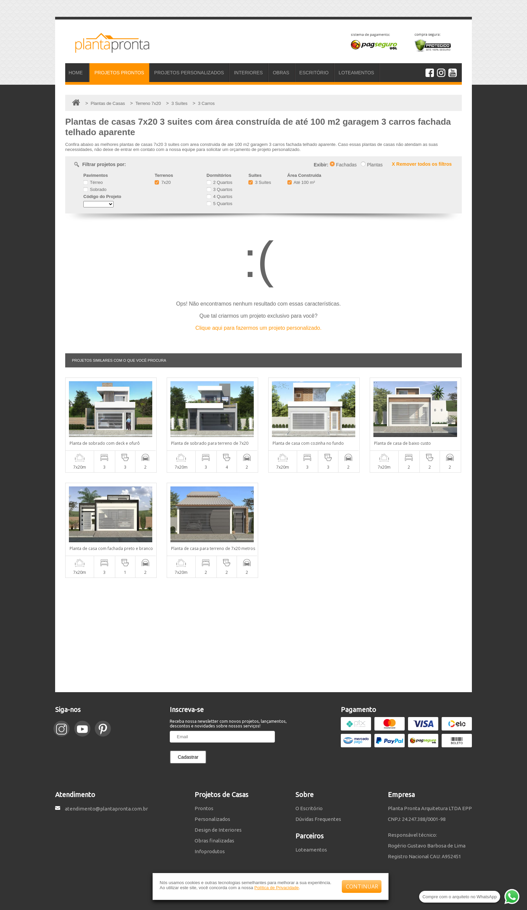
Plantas (372, 164)
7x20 (163, 182)
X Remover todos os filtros (422, 164)
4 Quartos (220, 196)
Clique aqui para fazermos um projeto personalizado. (258, 328)
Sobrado (95, 189)
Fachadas (343, 164)
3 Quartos (220, 189)
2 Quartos (220, 182)
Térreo (93, 182)
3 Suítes (259, 182)
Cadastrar (188, 757)
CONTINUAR (362, 886)
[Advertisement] (263, 635)
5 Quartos (220, 203)
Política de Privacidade (276, 887)
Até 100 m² (301, 182)
